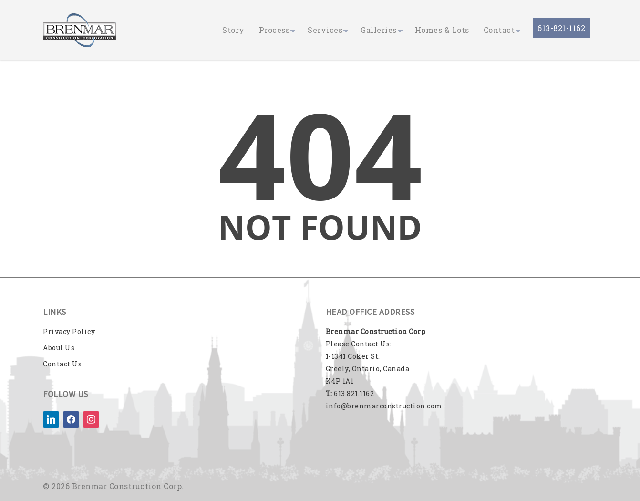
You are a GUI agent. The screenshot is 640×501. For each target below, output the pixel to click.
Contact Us (62, 363)
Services (325, 30)
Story (233, 30)
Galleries (379, 30)
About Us (58, 347)
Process (274, 30)
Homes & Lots (442, 30)
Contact (499, 30)
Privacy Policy (69, 331)
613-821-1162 (561, 28)
